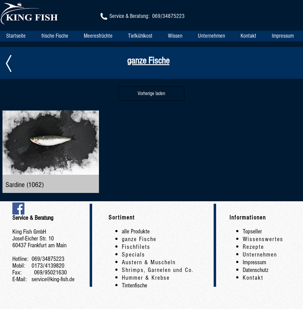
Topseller (252, 231)
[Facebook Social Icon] (18, 209)
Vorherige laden (151, 93)
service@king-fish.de (53, 279)
